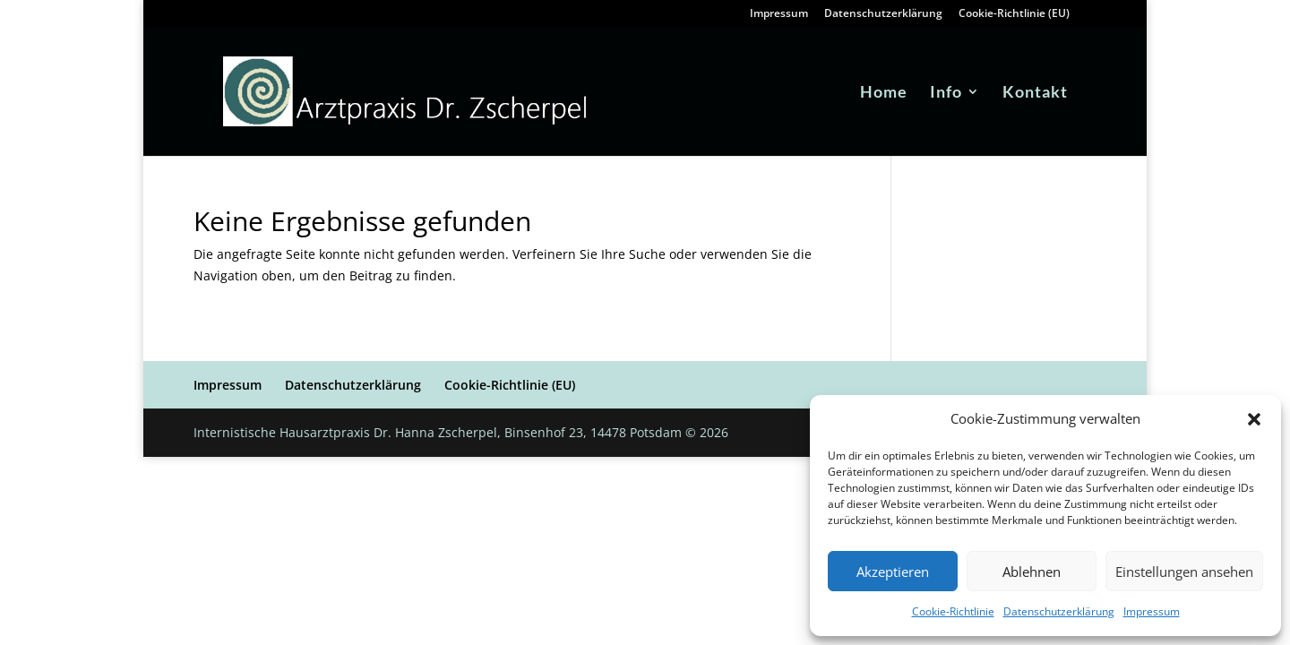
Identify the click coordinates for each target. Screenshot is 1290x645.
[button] (1254, 419)
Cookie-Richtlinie (953, 611)
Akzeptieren (892, 571)
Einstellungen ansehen (1184, 571)
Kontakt (1035, 93)
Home (883, 93)
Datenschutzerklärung (1058, 611)
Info (946, 93)
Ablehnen (1031, 571)
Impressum (1151, 611)
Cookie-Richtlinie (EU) (1014, 14)
